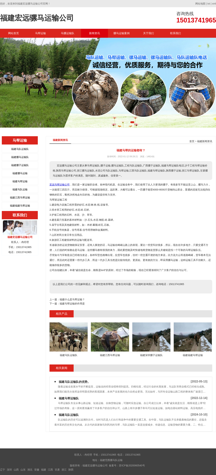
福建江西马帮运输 (20, 197)
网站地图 (200, 3)
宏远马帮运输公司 (60, 184)
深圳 (9, 469)
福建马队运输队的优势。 (74, 381)
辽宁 (2, 469)
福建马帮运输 (20, 181)
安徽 (36, 469)
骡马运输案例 (121, 33)
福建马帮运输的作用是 (72, 303)
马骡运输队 (67, 33)
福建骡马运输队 (20, 157)
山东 (23, 469)
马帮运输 (40, 33)
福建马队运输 (20, 189)
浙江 (64, 469)
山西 (16, 469)
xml (214, 3)
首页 (191, 141)
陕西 (70, 469)
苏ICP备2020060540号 (132, 465)
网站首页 (13, 33)
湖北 (29, 469)
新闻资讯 (94, 33)
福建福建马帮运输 (20, 205)
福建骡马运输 (20, 173)
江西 (50, 469)
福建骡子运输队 (20, 165)
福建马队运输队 (20, 149)
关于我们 (148, 33)
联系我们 (175, 33)
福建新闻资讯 (204, 141)
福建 (43, 469)
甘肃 (57, 469)
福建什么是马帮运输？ (72, 299)
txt (208, 3)
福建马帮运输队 (69, 398)
